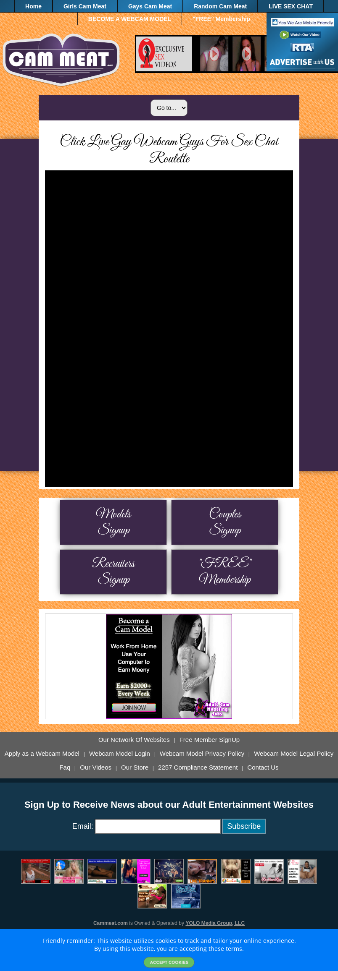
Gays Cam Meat (150, 6)
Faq (64, 767)
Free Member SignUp (210, 740)
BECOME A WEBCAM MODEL (129, 19)
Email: (82, 826)
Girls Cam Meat (84, 6)
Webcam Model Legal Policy (293, 754)
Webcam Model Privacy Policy (202, 754)
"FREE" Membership (221, 19)
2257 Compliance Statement (198, 767)
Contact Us (262, 767)
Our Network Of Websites (134, 740)
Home (33, 6)
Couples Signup (225, 522)
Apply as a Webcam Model (42, 754)
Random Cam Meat (220, 6)
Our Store (134, 767)
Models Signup (113, 522)
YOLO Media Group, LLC (215, 923)
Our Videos (95, 767)
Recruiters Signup (113, 572)
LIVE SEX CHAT (291, 6)
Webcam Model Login (119, 754)
